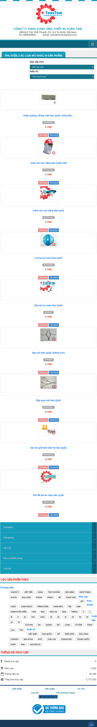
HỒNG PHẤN (43, 606)
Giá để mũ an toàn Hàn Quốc (48, 495)
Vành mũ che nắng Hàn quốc (48, 210)
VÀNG (13, 606)
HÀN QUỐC (47, 634)
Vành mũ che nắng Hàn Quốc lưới (48, 163)
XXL (33, 617)
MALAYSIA (28, 639)
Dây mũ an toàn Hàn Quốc (48, 305)
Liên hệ (7, 568)
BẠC (42, 612)
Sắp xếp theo (37, 61)
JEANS (48, 625)
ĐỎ (82, 601)
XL (25, 617)
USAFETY (15, 592)
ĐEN (64, 612)
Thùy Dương (54, 592)
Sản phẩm (8, 537)
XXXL (43, 617)
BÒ (58, 625)
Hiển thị (34, 71)
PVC (21, 630)
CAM (33, 612)
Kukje (13, 597)
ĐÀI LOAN (83, 634)
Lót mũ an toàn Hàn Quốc (48, 258)
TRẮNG (74, 612)
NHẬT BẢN (69, 634)
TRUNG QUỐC (83, 639)
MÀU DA (53, 612)
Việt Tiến (28, 592)
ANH (22, 644)
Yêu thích (54, 135)
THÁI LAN (51, 639)
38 (72, 617)
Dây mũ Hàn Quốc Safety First (48, 352)
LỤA (12, 630)
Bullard (26, 597)
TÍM (69, 606)
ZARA (40, 592)
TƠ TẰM (78, 625)
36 (58, 617)
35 (51, 617)
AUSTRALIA (35, 644)
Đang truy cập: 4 (48, 697)
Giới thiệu (8, 527)
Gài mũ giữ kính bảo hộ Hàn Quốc (48, 447)
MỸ (58, 634)
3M (59, 597)
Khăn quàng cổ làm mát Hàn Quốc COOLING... (48, 115)
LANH (67, 625)
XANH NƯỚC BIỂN (18, 612)
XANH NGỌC (26, 606)
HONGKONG (66, 639)
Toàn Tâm (70, 597)
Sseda (39, 597)
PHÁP (13, 644)
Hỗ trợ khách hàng (12, 558)
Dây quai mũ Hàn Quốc (48, 400)
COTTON (29, 625)
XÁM (78, 606)
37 (65, 617)
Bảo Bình (70, 592)
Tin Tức (7, 548)
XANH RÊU (58, 606)
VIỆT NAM (33, 634)
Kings (50, 597)
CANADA (14, 639)
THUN (90, 625)
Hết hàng (43, 135)
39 (80, 617)
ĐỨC (40, 639)
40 (87, 617)
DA (39, 625)
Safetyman (85, 592)
